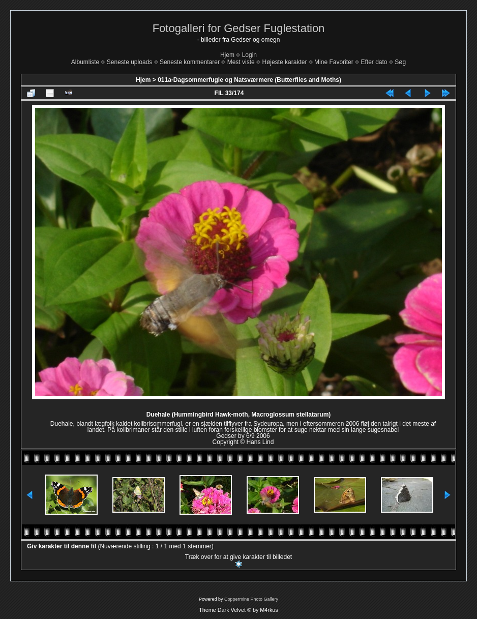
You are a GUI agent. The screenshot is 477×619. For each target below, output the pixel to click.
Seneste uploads (129, 62)
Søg (400, 62)
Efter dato (374, 62)
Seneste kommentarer (190, 62)
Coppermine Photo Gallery (251, 599)
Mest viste (241, 62)
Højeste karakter (284, 62)
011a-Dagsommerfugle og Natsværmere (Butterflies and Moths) (249, 79)
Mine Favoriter (333, 62)
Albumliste (85, 62)
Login (249, 54)
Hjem (227, 54)
